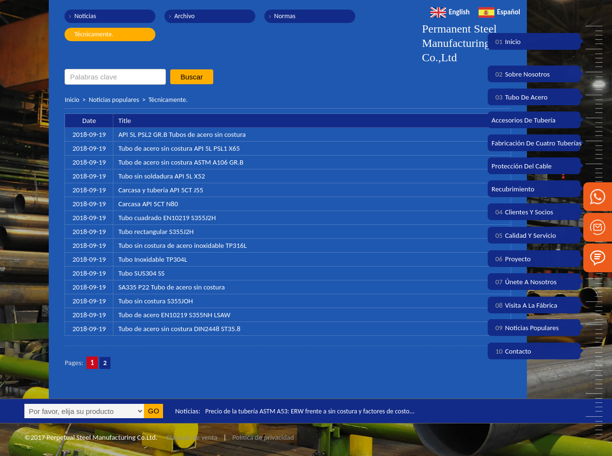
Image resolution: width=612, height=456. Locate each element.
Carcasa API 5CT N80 (148, 204)
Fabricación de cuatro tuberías (536, 143)
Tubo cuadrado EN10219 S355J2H (167, 217)
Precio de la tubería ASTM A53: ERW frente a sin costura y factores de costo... (317, 411)
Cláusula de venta (190, 437)
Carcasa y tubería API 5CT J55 (160, 190)
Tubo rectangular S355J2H (156, 231)
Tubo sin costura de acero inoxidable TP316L (182, 245)
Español (499, 12)
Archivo (179, 16)
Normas (275, 16)
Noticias (85, 16)
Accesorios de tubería (524, 120)
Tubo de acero (519, 97)
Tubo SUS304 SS (141, 273)
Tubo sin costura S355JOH (155, 301)
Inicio (72, 100)
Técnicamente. (93, 34)
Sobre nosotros (521, 74)
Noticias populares (114, 100)
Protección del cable (522, 166)
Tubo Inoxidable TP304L (152, 259)
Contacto (511, 351)
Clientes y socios (522, 212)
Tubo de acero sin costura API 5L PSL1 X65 (179, 148)
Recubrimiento (513, 189)
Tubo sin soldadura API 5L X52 (161, 176)
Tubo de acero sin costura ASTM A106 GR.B (180, 162)
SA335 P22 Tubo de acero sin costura (171, 287)
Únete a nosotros (524, 282)
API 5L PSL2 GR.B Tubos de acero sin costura (182, 134)
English (450, 12)
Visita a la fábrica (524, 305)
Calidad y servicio (524, 235)
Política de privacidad (263, 437)
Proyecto (511, 259)
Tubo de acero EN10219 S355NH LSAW (174, 315)
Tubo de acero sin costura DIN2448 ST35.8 (179, 328)
